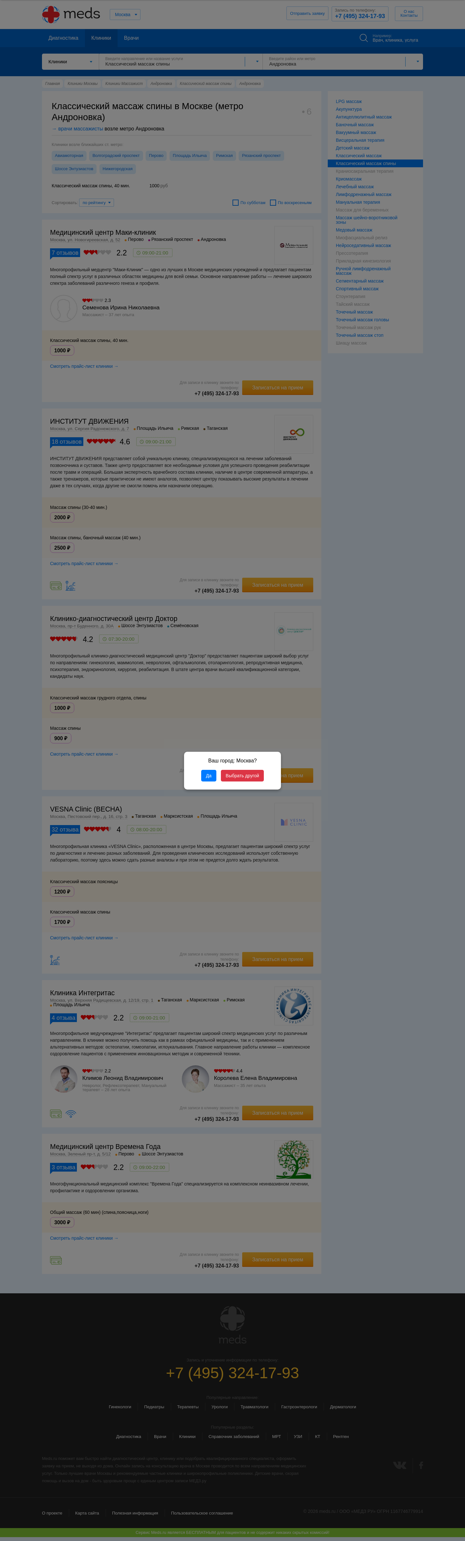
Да (209, 775)
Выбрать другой (242, 775)
